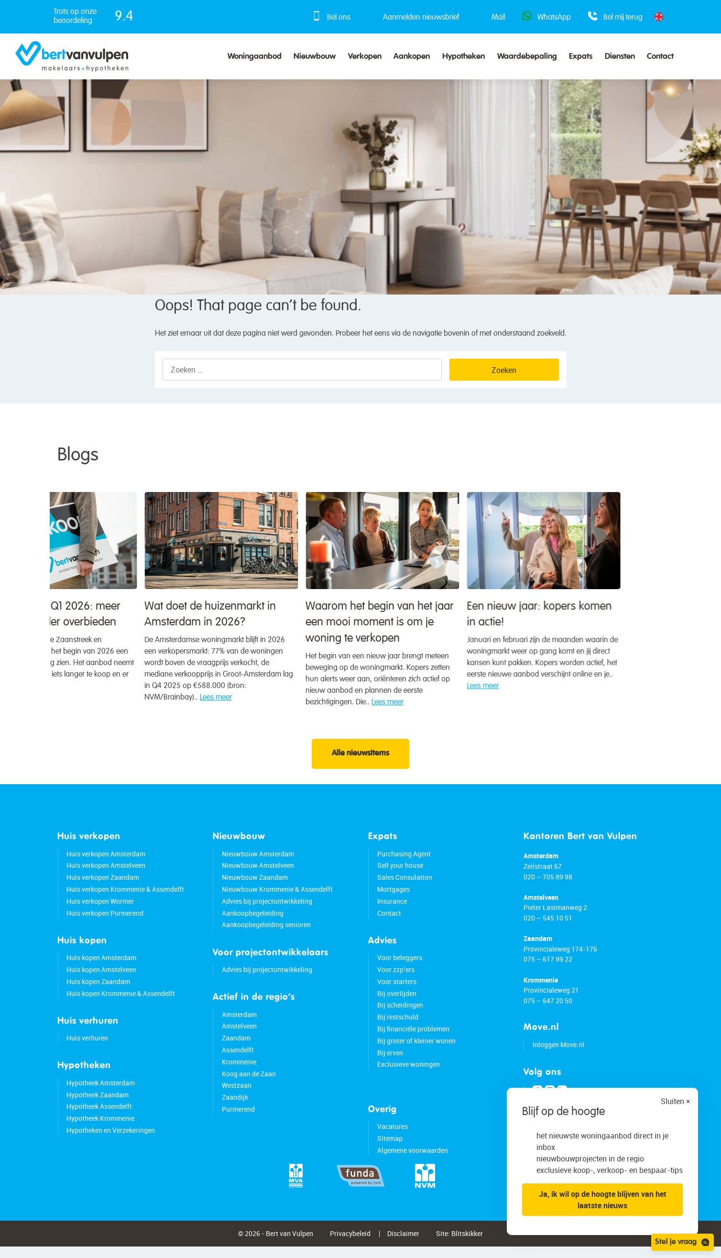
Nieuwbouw (315, 57)
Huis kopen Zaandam (98, 988)
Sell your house (400, 872)
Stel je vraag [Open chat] (682, 1242)
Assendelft (238, 1057)
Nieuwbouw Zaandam (255, 884)
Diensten (620, 57)
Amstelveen (239, 1033)
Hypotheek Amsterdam (100, 1089)
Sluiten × (675, 1101)
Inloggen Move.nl (558, 1052)
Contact (660, 57)
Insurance (392, 908)
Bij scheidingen (400, 1012)
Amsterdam (239, 1021)
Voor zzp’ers (396, 977)
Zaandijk (235, 1104)
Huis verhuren (87, 1045)
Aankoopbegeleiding (253, 920)
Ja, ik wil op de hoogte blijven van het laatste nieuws (602, 1200)
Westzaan (236, 1092)
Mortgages (393, 896)
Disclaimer (403, 1241)
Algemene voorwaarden (412, 1157)
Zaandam (236, 1045)
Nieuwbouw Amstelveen (258, 872)
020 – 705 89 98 (548, 883)
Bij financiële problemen (413, 1036)
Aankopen (411, 57)
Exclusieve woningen (408, 1071)
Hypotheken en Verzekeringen (110, 1137)
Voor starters (396, 988)
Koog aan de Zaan (249, 1080)
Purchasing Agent (404, 860)
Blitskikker (467, 1241)
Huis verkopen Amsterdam (105, 860)
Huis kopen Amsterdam (101, 965)
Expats (580, 57)
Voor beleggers (399, 965)
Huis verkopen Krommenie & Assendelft (125, 896)
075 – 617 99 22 (548, 966)
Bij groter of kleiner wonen (416, 1047)
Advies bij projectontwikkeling (267, 908)
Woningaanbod (255, 57)
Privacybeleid (350, 1241)
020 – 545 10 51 (548, 925)
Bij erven (390, 1059)
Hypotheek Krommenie (100, 1125)
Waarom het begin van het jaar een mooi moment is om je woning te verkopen (88, 650)
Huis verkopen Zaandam (102, 884)
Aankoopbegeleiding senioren (266, 932)
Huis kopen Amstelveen (101, 977)
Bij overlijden (396, 1000)
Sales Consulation (404, 884)
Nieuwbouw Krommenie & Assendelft (277, 896)
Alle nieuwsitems (360, 761)
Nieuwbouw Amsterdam (258, 860)
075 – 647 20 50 (548, 1008)
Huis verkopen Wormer (100, 908)
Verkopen (365, 57)
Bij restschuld (397, 1024)
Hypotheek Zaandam (97, 1101)
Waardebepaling (527, 57)
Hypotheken (463, 57)
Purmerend (238, 1116)
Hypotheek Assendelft (99, 1113)
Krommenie (239, 1068)
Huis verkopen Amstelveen (105, 872)
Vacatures (392, 1133)
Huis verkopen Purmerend (104, 920)
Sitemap (390, 1145)
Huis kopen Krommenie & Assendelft (120, 1000)
